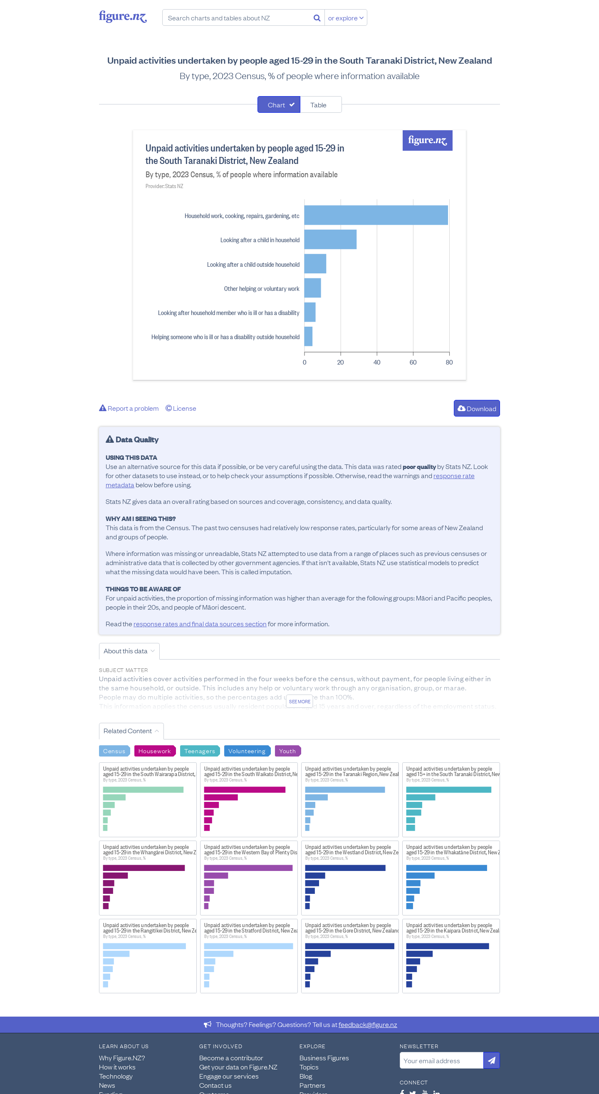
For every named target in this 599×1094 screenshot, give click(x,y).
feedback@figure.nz (368, 1024)
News (107, 1084)
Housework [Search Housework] (155, 750)
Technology (116, 1075)
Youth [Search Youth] (287, 750)
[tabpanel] (299, 255)
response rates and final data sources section (200, 623)
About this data (126, 650)
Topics (309, 1066)
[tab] (278, 104)
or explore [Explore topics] (346, 17)
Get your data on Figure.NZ (238, 1066)
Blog (306, 1075)
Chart (276, 104)
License (181, 407)
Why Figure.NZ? (122, 1057)
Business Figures (324, 1057)
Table (318, 104)
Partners (312, 1084)
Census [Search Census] (114, 750)
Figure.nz (123, 16)
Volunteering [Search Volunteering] (247, 750)
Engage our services (229, 1075)
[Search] (317, 17)
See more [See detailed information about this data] (299, 701)
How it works (117, 1066)
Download (477, 408)
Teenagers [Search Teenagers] (199, 750)
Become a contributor (231, 1057)
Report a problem (129, 407)
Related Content (128, 730)
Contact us (215, 1084)
